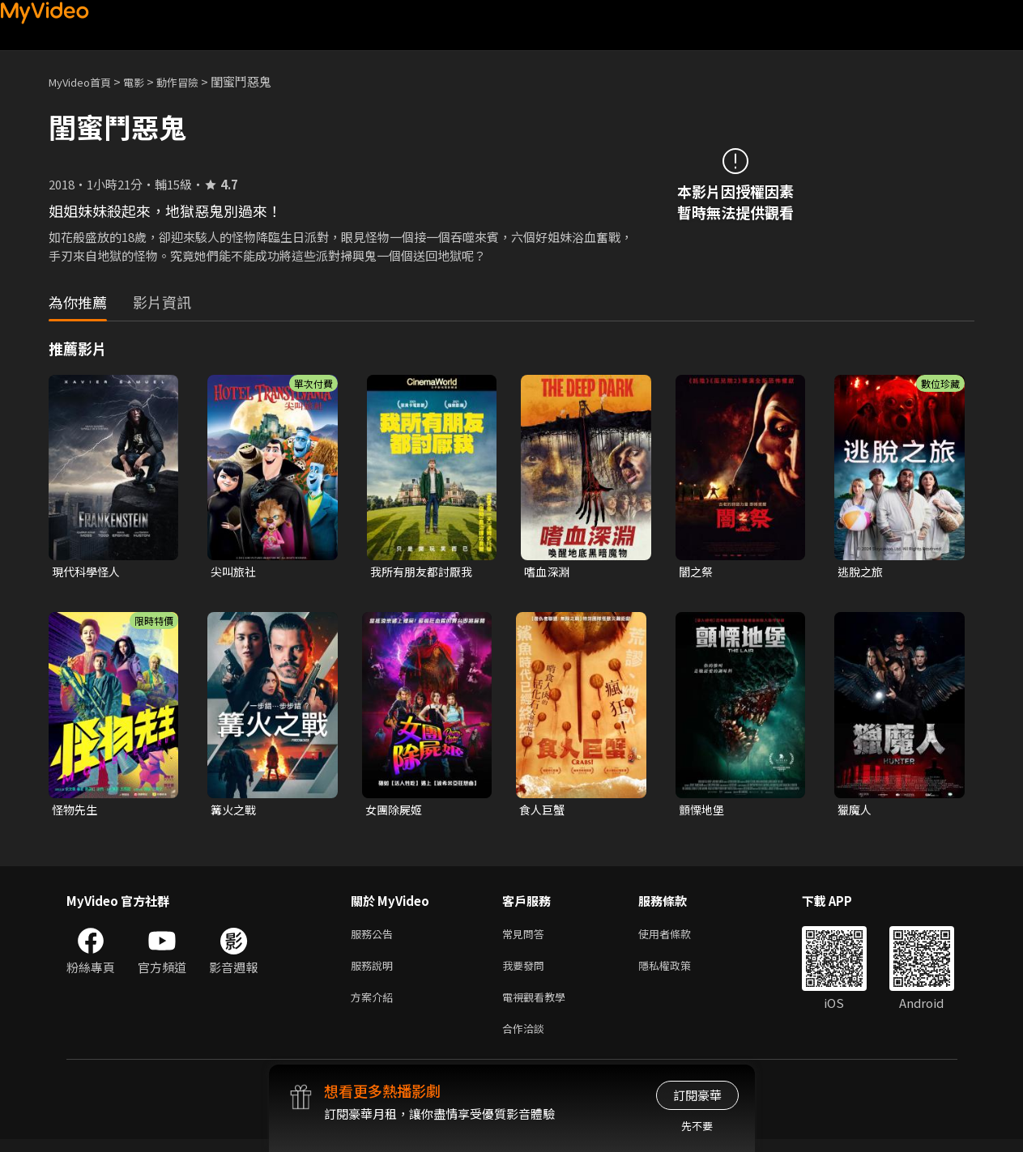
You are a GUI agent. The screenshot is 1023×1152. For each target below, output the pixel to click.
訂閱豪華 (697, 1094)
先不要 (697, 1125)
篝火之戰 (235, 811)
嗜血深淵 (548, 571)
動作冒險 (195, 81)
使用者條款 (678, 937)
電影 (146, 81)
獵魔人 (856, 811)
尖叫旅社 (235, 571)
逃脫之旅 (862, 571)
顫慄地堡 (703, 811)
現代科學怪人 (88, 571)
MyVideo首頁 (85, 81)
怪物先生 (76, 811)
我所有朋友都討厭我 (425, 571)
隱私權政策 (678, 971)
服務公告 (375, 937)
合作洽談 (526, 1039)
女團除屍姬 (395, 811)
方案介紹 (375, 1005)
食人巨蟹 (543, 811)
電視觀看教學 (538, 1005)
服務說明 (375, 971)
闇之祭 (697, 571)
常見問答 (526, 937)
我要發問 (526, 971)
